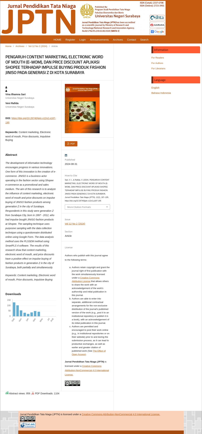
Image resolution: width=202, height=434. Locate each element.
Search (144, 39)
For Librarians (158, 68)
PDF (72, 143)
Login (82, 39)
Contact (131, 39)
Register (70, 39)
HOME (57, 39)
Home (8, 46)
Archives (118, 39)
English (155, 87)
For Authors (157, 63)
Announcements (99, 39)
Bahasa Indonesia (161, 93)
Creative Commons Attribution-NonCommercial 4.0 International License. (87, 370)
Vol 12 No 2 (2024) (37, 46)
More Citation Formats (79, 207)
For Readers (157, 57)
